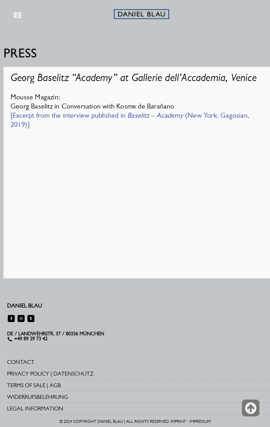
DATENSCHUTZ (73, 373)
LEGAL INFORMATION (35, 408)
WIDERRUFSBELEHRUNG (37, 397)
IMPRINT (178, 421)
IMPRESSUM (200, 421)
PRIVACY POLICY (28, 373)
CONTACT (20, 362)
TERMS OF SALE (26, 385)
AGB (55, 385)
